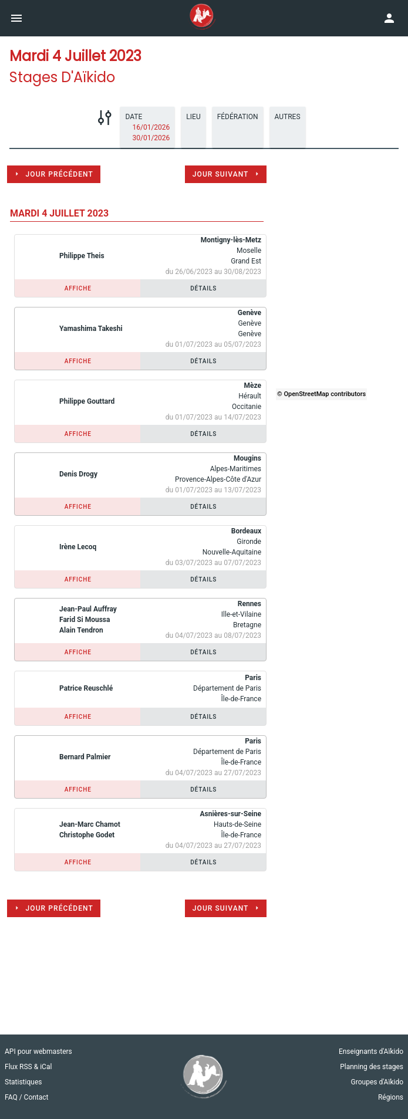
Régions (390, 1097)
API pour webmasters (38, 1051)
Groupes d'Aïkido (377, 1082)
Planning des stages (371, 1067)
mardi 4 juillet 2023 (59, 213)
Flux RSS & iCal (28, 1067)
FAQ (12, 1097)
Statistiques (23, 1082)
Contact (36, 1097)
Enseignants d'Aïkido (371, 1051)
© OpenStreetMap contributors (321, 394)
